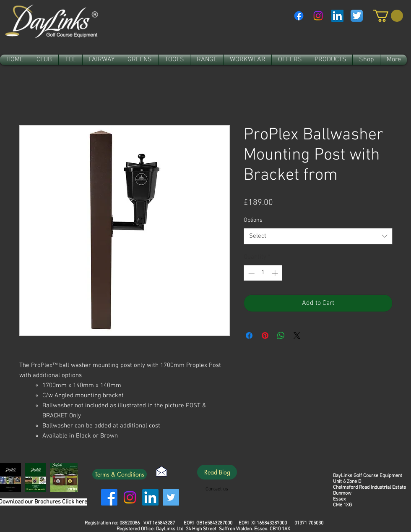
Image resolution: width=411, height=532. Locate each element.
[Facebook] (299, 16)
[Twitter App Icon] (357, 16)
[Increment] (275, 273)
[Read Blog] (217, 472)
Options (253, 220)
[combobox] (318, 236)
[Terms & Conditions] (119, 474)
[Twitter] (171, 497)
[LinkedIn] (150, 497)
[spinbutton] (263, 273)
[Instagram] (318, 16)
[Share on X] (297, 335)
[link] (388, 16)
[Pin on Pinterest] (265, 335)
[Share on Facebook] (249, 335)
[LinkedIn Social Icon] (337, 16)
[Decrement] (250, 273)
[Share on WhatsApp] (281, 335)
